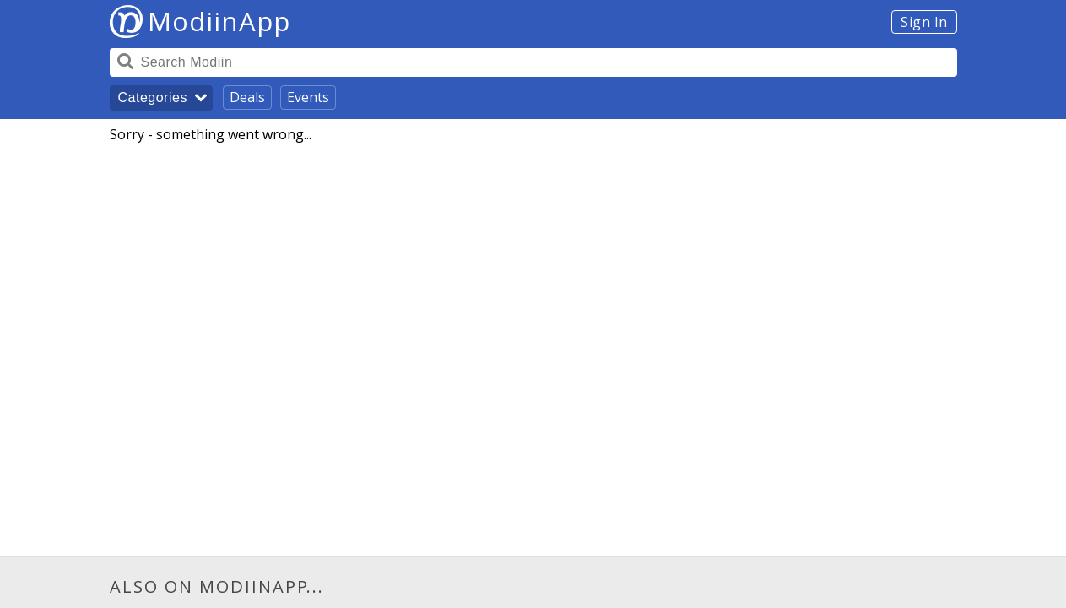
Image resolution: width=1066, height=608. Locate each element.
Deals (247, 97)
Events (308, 97)
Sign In (924, 22)
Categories (152, 97)
